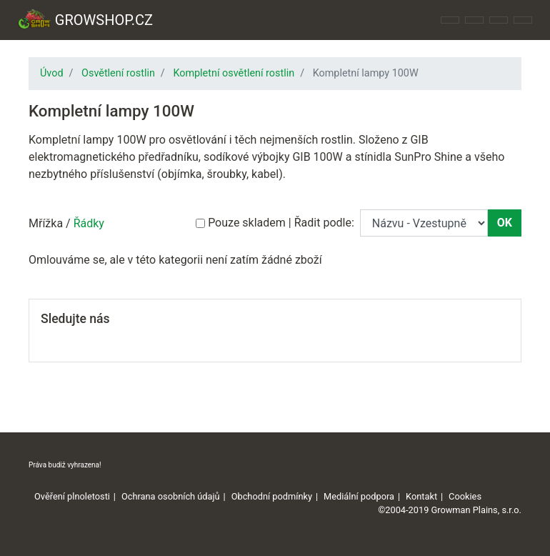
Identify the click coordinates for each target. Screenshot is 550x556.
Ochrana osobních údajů (170, 496)
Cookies (465, 496)
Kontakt (421, 496)
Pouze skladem (247, 222)
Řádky (89, 223)
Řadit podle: (324, 222)
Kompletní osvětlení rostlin (233, 73)
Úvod (52, 73)
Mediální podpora (359, 496)
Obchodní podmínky (271, 496)
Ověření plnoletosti (72, 496)
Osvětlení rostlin (118, 73)
